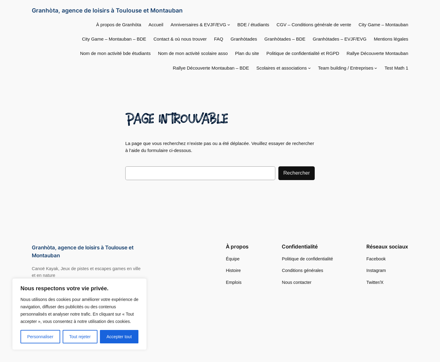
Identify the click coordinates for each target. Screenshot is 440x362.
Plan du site (247, 53)
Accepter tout (119, 336)
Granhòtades (244, 39)
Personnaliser (40, 336)
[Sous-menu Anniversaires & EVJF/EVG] (228, 24)
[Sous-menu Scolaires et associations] (309, 68)
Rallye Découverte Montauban (377, 53)
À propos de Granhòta (118, 24)
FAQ (218, 39)
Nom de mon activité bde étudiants (115, 53)
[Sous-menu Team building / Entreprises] (375, 68)
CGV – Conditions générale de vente (314, 24)
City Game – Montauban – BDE (114, 39)
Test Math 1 (396, 68)
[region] (79, 314)
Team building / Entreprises (345, 68)
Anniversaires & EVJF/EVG (198, 24)
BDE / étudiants (253, 24)
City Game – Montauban (383, 24)
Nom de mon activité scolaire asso (193, 53)
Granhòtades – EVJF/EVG (340, 39)
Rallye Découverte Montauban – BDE (211, 68)
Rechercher (296, 173)
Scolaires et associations (281, 68)
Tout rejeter (80, 336)
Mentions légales (391, 39)
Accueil (155, 24)
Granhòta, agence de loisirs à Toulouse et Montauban (107, 10)
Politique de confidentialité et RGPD (302, 53)
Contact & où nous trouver (180, 39)
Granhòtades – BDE (284, 39)
